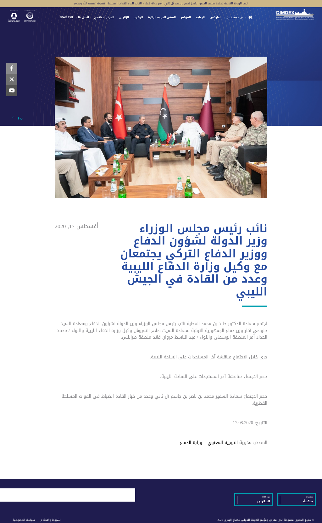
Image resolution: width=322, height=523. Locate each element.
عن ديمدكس (234, 17)
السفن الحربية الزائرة (162, 17)
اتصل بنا (83, 17)
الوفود (138, 17)
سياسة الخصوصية (24, 519)
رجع (17, 118)
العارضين (215, 17)
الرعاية (200, 17)
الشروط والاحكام (51, 519)
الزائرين (124, 17)
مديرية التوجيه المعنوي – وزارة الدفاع (216, 442)
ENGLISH (66, 17)
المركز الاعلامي (104, 17)
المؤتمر (186, 17)
